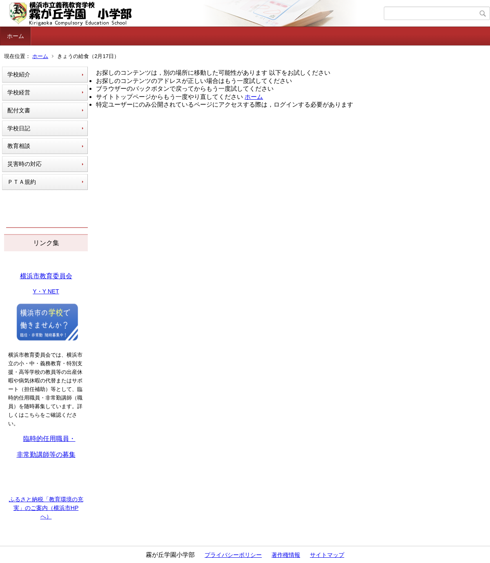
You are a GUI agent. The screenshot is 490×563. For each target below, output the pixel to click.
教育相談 (18, 146)
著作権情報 (286, 555)
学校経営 (18, 92)
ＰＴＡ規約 (21, 182)
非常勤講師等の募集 (46, 454)
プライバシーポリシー (233, 555)
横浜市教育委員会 (46, 276)
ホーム (15, 36)
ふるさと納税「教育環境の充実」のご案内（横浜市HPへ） (46, 508)
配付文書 (18, 110)
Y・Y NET (46, 291)
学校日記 (18, 128)
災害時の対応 (24, 164)
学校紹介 (18, 74)
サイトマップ (327, 555)
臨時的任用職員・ (49, 438)
